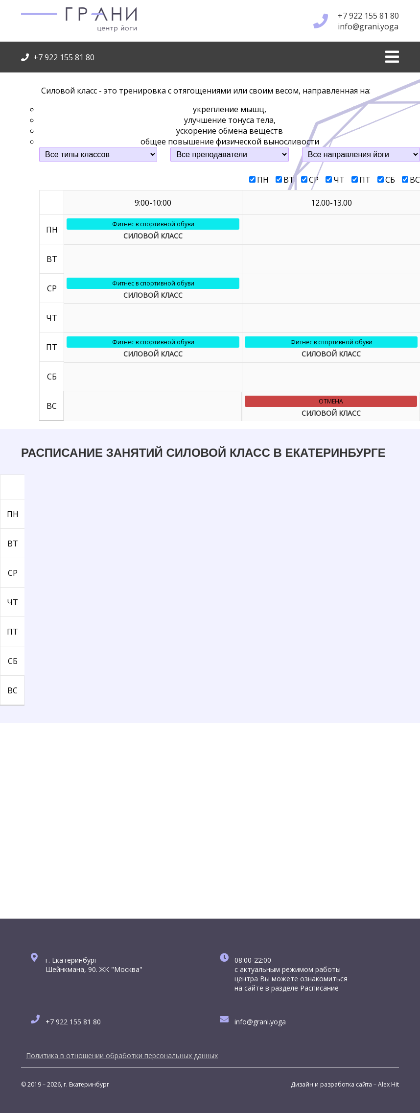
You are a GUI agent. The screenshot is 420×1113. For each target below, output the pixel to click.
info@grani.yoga (368, 26)
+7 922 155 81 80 (368, 15)
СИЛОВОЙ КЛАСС (153, 235)
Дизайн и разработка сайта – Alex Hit (345, 1084)
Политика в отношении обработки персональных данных (122, 1055)
